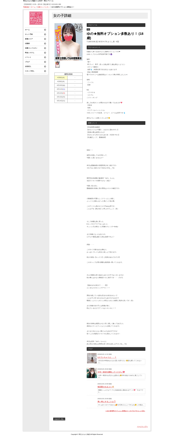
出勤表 (27, 43)
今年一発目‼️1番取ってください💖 (111, 372)
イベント (28, 57)
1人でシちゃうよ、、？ (107, 357)
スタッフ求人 (29, 71)
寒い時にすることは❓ (107, 402)
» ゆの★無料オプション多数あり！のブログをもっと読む (125, 411)
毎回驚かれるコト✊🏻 (106, 387)
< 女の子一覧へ (59, 419)
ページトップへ (142, 426)
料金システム (29, 53)
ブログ (27, 62)
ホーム (33, 7)
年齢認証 (26, 7)
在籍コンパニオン (43, 7)
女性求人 (28, 66)
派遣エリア (29, 39)
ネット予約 (29, 34)
